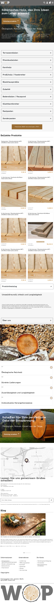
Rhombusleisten (27, 60)
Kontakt (22, 564)
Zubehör (27, 89)
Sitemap (22, 566)
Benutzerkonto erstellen (42, 565)
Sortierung (23, 570)
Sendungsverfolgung (44, 561)
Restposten (27, 111)
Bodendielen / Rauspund (27, 97)
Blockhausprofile (27, 82)
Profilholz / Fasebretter (27, 75)
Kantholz (27, 67)
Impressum (5, 567)
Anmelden (41, 562)
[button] (25, 552)
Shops (22, 568)
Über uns (27, 320)
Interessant (13, 546)
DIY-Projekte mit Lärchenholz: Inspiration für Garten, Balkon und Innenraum (20, 536)
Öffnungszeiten (25, 562)
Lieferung (23, 561)
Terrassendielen (27, 53)
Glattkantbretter (27, 104)
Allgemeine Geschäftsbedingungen (9, 561)
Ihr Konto (40, 557)
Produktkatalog (27, 286)
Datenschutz (6, 566)
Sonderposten (27, 118)
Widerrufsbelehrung (8, 564)
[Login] (47, 2)
